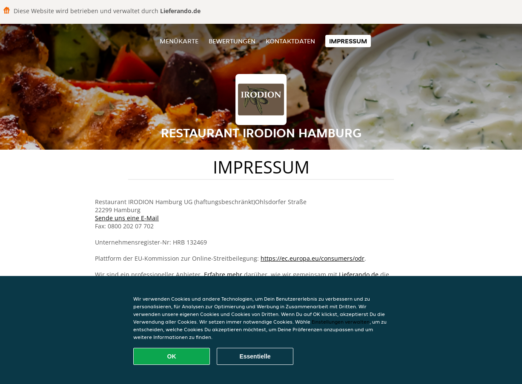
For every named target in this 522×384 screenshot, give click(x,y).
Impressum (348, 41)
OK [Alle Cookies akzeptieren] (171, 356)
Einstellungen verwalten (341, 322)
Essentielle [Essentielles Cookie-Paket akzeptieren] (254, 356)
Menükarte (179, 41)
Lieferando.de (359, 274)
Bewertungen (232, 41)
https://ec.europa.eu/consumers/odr (312, 258)
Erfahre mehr (223, 274)
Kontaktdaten (290, 41)
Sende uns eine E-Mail (127, 218)
